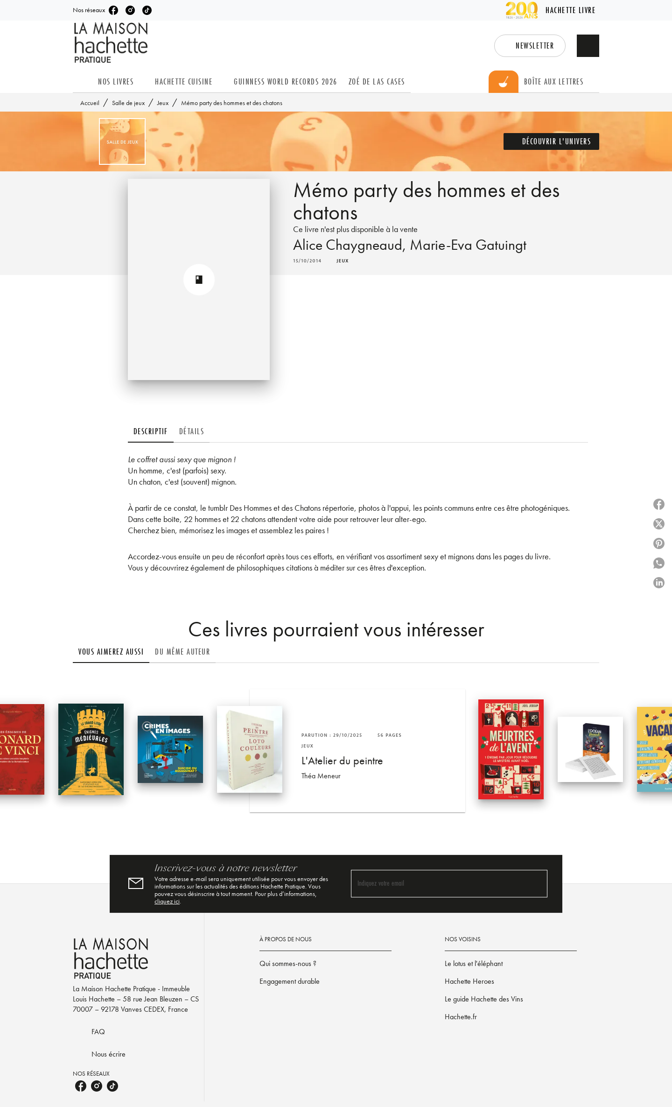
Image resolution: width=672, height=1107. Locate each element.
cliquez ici (167, 901)
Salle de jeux (128, 103)
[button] (530, 46)
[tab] (82, 82)
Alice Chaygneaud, (351, 244)
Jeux (162, 103)
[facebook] (113, 10)
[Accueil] (112, 43)
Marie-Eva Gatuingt (468, 244)
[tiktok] (147, 10)
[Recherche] (588, 46)
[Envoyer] (536, 884)
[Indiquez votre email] (437, 884)
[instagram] (130, 10)
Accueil (89, 103)
